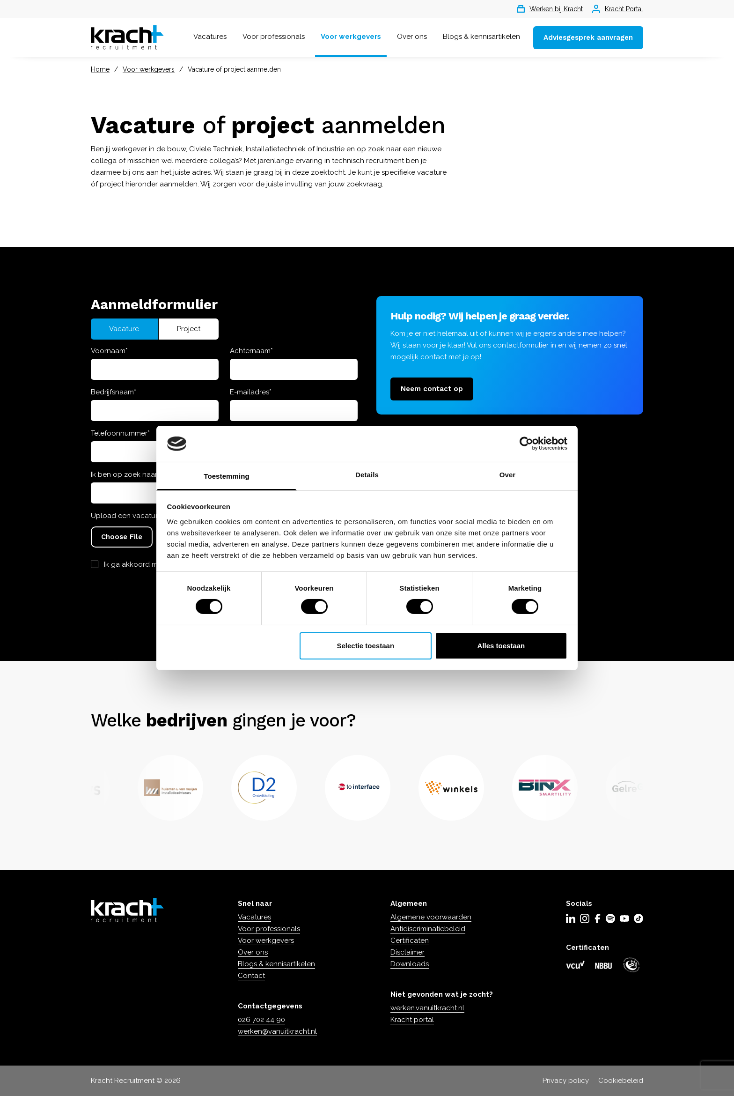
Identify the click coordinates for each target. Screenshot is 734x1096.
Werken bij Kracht (550, 9)
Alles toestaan (501, 646)
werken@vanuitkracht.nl (277, 1031)
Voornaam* (109, 351)
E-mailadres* (251, 392)
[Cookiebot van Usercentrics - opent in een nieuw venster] (526, 444)
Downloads (409, 964)
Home (100, 69)
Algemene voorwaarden (430, 917)
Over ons (412, 36)
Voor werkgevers (351, 36)
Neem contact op (432, 389)
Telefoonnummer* (120, 433)
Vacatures (210, 36)
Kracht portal (412, 1019)
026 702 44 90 (261, 1019)
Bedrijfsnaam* (113, 392)
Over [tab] (507, 475)
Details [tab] (367, 475)
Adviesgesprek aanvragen (588, 37)
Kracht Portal (617, 9)
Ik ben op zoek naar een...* (134, 474)
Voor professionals (273, 36)
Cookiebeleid (620, 1080)
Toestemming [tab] (227, 476)
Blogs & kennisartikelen (481, 36)
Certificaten (409, 940)
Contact (251, 975)
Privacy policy (566, 1080)
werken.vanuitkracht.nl (427, 1008)
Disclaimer (407, 952)
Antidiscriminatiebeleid (427, 929)
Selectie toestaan (366, 646)
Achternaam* (251, 351)
